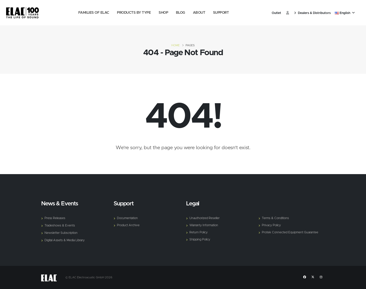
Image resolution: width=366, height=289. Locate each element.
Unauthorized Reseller (205, 218)
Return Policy (198, 232)
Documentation (128, 218)
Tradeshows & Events (60, 225)
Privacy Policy (272, 225)
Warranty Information (205, 225)
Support (221, 12)
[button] (345, 13)
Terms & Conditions (276, 218)
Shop (163, 12)
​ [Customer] (287, 13)
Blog (180, 12)
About (199, 12)
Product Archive (129, 225)
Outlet (276, 13)
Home (175, 45)
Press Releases (55, 218)
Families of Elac (93, 12)
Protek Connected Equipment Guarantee (292, 232)
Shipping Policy (200, 239)
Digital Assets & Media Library (65, 240)
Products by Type (134, 12)
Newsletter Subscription (62, 233)
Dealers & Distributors (312, 13)
